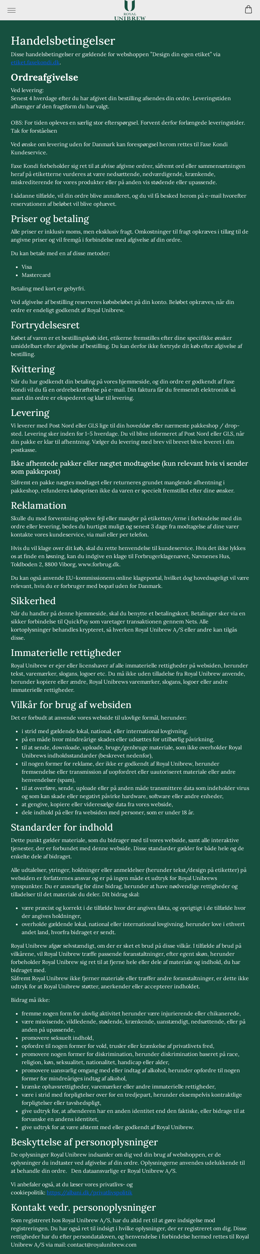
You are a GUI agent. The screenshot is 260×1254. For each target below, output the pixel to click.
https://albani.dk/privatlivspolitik (89, 1192)
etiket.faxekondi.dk (35, 62)
